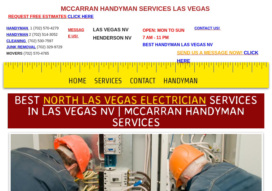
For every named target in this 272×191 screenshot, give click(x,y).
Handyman (180, 81)
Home (77, 81)
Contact (142, 81)
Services (108, 81)
